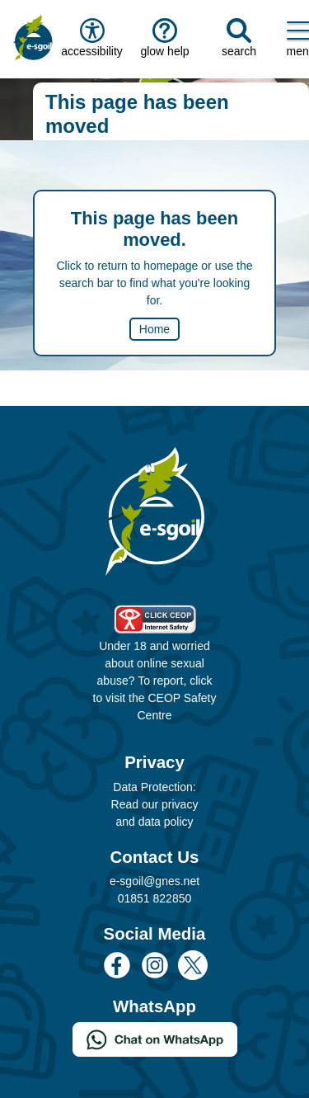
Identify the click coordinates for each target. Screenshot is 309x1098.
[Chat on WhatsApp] (155, 1038)
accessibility (90, 38)
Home (154, 329)
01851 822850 (155, 898)
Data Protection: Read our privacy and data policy (155, 804)
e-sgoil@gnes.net (154, 881)
